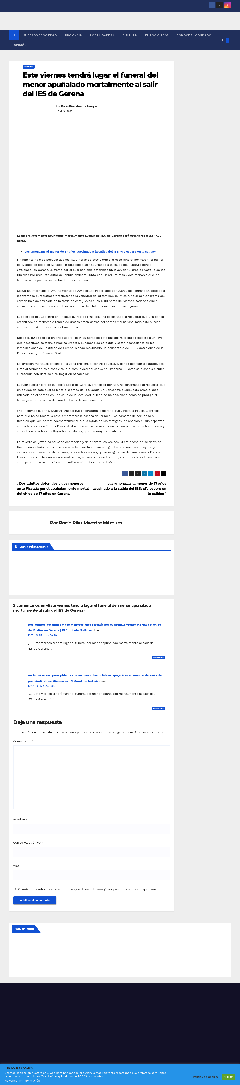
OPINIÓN (20, 45)
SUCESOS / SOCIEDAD (40, 35)
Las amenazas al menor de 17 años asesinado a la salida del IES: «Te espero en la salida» (90, 251)
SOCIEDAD (28, 67)
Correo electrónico (28, 842)
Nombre (20, 819)
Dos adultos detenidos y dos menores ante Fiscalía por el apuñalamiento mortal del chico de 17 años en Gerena (53, 488)
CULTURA (129, 35)
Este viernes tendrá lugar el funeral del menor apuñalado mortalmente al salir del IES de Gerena (90, 84)
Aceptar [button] (228, 1076)
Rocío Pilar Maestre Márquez (80, 106)
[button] (222, 40)
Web (16, 866)
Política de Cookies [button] (206, 1077)
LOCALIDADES (101, 35)
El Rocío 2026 (156, 35)
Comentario (23, 741)
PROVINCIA (73, 35)
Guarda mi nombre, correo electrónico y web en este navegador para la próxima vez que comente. (90, 889)
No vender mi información (22, 1080)
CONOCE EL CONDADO (194, 35)
